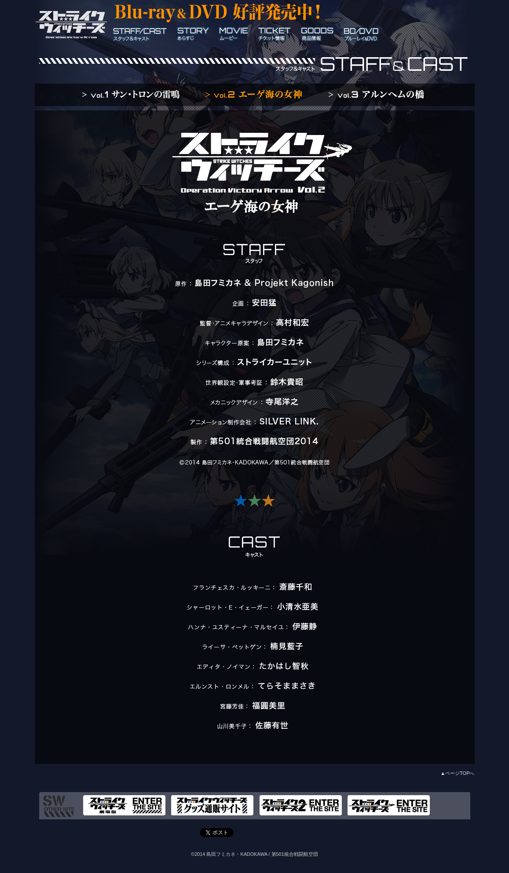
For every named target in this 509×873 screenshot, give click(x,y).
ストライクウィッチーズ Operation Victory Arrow (71, 24)
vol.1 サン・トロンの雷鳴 (131, 95)
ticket (274, 34)
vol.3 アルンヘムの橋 (378, 95)
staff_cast (140, 34)
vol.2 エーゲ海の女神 (255, 95)
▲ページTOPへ (457, 773)
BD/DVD (361, 34)
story (193, 34)
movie (233, 34)
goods (317, 34)
